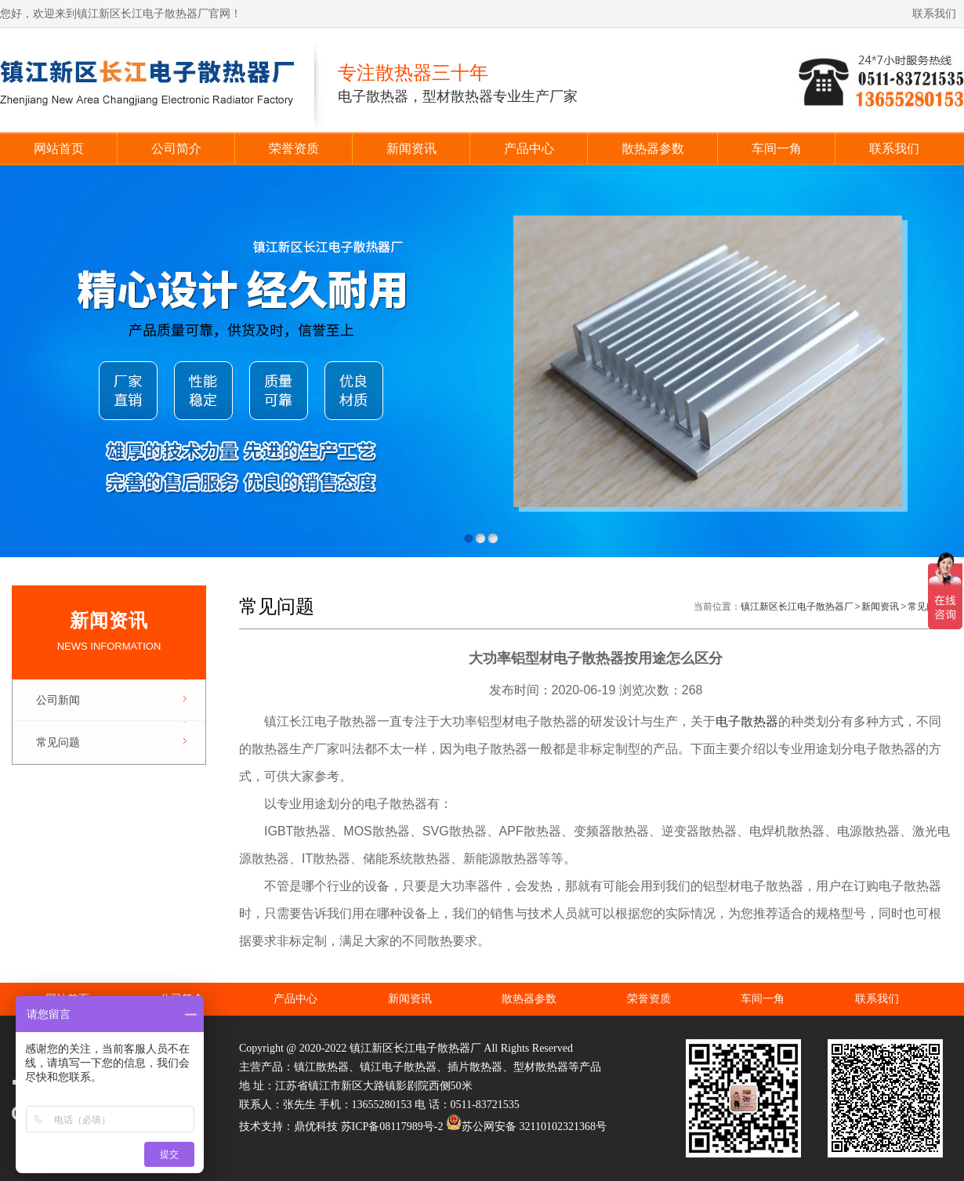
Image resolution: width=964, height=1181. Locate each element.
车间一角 (777, 148)
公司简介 (176, 148)
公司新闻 (58, 700)
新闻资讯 (411, 148)
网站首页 (59, 148)
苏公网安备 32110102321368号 (526, 1126)
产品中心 (529, 148)
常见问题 (58, 742)
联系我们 (934, 14)
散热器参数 (653, 148)
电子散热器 (747, 721)
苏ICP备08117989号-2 (392, 1126)
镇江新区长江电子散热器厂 (797, 606)
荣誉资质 (294, 148)
